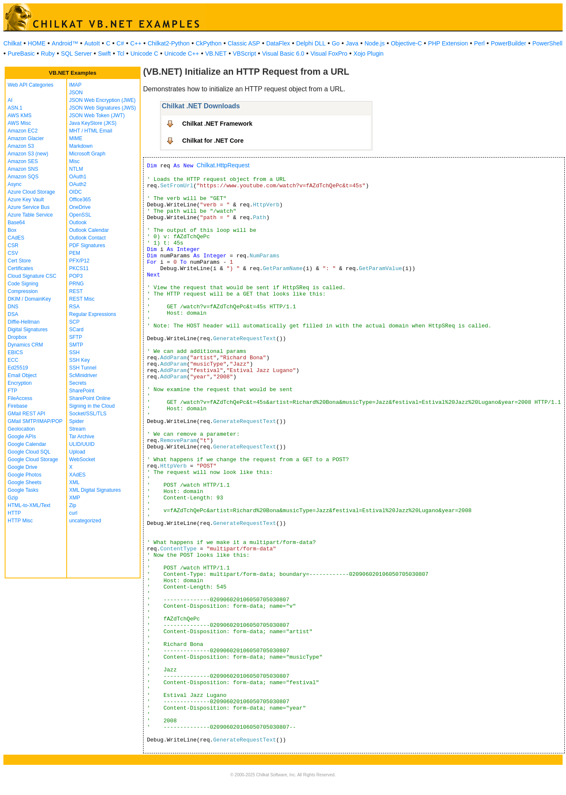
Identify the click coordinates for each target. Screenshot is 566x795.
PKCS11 (79, 268)
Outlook (78, 223)
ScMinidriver (83, 375)
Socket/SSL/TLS (88, 414)
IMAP (75, 85)
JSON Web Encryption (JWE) (102, 100)
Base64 (16, 223)
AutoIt (92, 43)
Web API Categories (31, 85)
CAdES (16, 238)
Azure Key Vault (26, 200)
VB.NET (216, 53)
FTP (12, 391)
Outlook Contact (87, 238)
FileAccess (20, 398)
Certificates (20, 268)
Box (12, 230)
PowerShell (547, 43)
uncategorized (85, 521)
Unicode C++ (181, 53)
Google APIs (22, 437)
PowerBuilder (508, 43)
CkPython (209, 43)
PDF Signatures (87, 245)
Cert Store (19, 261)
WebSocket (82, 459)
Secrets (78, 383)
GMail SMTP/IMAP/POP (35, 421)
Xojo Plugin (369, 53)
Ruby (48, 53)
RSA (74, 307)
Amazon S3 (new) (28, 154)
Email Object (22, 375)
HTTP (14, 513)
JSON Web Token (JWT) (97, 115)
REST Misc (82, 299)
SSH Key (79, 360)
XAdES (77, 475)
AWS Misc (19, 123)
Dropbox (17, 337)
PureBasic (21, 53)
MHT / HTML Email (90, 131)
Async (15, 184)
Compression (23, 291)
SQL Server (76, 53)
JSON (76, 93)
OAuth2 (78, 184)
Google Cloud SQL (29, 452)
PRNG (76, 284)
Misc (74, 161)
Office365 (80, 200)
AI (10, 100)
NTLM (76, 169)
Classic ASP (244, 43)
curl (73, 513)
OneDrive (80, 207)
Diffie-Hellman (23, 322)
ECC (13, 360)
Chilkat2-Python (169, 43)
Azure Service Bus (29, 207)
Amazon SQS (23, 177)
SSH (74, 352)
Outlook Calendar (89, 230)
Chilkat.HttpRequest (223, 165)
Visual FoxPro (328, 53)
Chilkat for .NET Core (213, 140)
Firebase (18, 406)
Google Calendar (27, 444)
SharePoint (81, 391)
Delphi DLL (310, 43)
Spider (76, 421)
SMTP (76, 345)
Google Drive (22, 467)
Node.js (375, 43)
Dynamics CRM (25, 345)
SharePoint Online (89, 398)
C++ (135, 43)
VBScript (244, 53)
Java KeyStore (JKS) (92, 123)
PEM (74, 253)
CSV (13, 253)
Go (336, 43)
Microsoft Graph (87, 154)
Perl (479, 43)
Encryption (20, 383)
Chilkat (12, 43)
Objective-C (406, 43)
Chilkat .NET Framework (217, 123)
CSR (13, 245)
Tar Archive (81, 437)
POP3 (76, 276)
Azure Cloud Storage (31, 192)
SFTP (75, 337)
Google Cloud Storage (33, 459)
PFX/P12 (79, 261)
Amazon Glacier (26, 138)
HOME (36, 43)
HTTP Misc (20, 521)
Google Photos (24, 475)
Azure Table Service (30, 215)
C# (120, 43)
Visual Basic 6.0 (283, 53)
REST (76, 291)
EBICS (15, 352)
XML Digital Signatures (95, 490)
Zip (72, 505)
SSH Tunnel (82, 368)
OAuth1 (78, 177)
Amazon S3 (21, 146)
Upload (77, 452)
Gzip (13, 498)
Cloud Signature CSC (32, 276)
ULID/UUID (82, 444)
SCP (74, 322)
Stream (77, 429)
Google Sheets (24, 482)
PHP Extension (448, 43)
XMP (74, 498)
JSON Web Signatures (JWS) (102, 108)
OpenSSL (80, 215)
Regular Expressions (92, 314)
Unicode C (144, 53)
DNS (13, 307)
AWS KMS (19, 115)
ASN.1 (15, 108)
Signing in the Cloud (92, 406)
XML (74, 482)
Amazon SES (23, 161)
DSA (13, 314)
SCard (76, 330)
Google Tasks (23, 490)
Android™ (65, 43)
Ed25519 (18, 368)
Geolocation (21, 429)
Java (352, 43)
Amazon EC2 (23, 131)
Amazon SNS (23, 169)
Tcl (120, 53)
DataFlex (278, 43)
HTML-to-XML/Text (29, 505)
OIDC (75, 192)
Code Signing (23, 284)
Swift (104, 53)
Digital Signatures (28, 330)
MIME (75, 138)
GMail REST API (26, 414)
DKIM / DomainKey (29, 299)
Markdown (81, 146)
